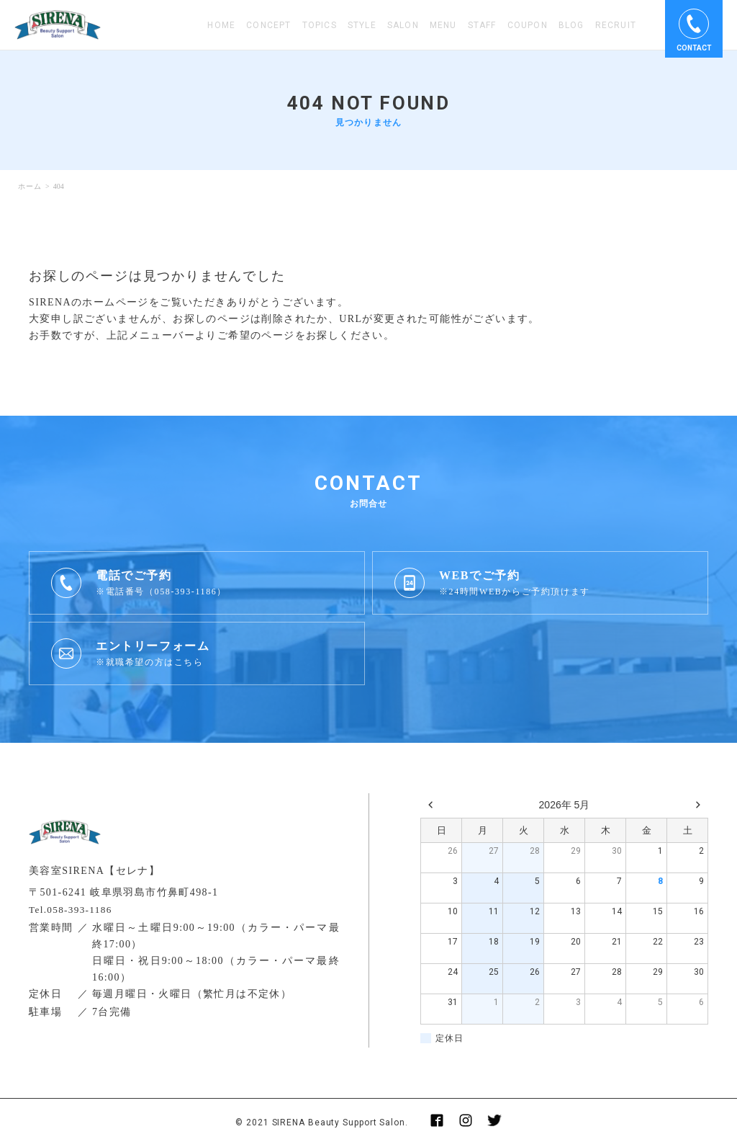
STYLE (362, 25)
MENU (443, 25)
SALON (403, 25)
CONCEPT (268, 25)
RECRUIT (615, 25)
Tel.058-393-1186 (73, 909)
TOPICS (319, 25)
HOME (221, 25)
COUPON (527, 25)
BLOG (571, 25)
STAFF (482, 25)
